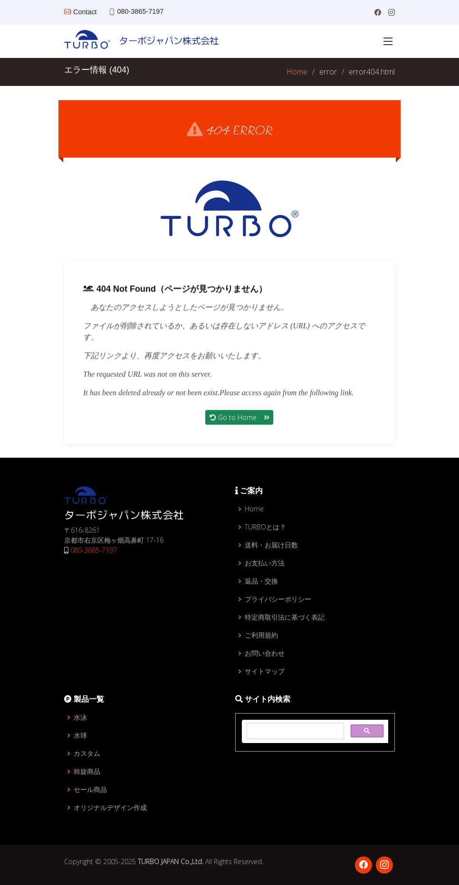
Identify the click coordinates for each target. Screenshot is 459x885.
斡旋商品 (87, 771)
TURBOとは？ (265, 527)
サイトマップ (265, 671)
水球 (80, 735)
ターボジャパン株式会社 (164, 40)
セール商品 (90, 789)
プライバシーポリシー (278, 599)
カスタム (87, 753)
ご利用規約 (261, 635)
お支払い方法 (265, 563)
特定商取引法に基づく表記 (285, 617)
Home (297, 71)
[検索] (294, 731)
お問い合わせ (265, 653)
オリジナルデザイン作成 (110, 807)
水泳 (80, 717)
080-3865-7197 (93, 550)
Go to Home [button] (239, 421)
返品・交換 (261, 581)
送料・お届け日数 (271, 545)
